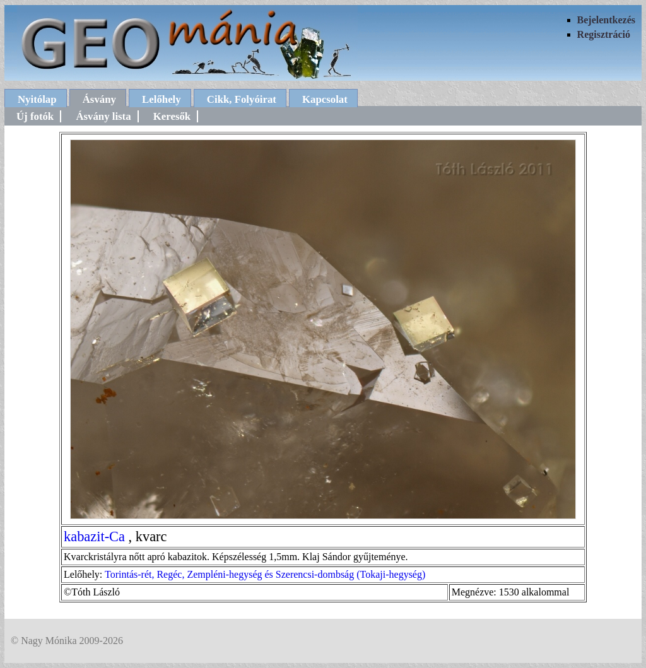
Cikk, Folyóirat (241, 99)
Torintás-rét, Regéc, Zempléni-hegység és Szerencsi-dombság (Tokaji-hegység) (265, 574)
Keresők (172, 116)
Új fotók (35, 116)
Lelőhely (161, 99)
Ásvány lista (103, 116)
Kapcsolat (325, 99)
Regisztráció (603, 34)
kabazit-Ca (94, 536)
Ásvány (99, 99)
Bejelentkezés (606, 20)
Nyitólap (37, 99)
